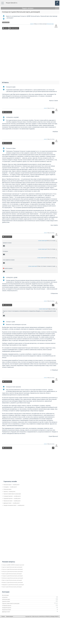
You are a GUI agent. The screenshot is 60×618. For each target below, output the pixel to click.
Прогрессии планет (6, 609)
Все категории (5, 595)
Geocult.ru (37, 616)
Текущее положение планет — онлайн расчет (14, 505)
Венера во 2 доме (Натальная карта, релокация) (12, 582)
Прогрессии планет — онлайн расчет (12, 500)
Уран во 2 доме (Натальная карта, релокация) (12, 573)
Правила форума (9, 616)
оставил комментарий (42, 240)
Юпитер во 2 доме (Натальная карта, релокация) (12, 578)
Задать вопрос (28, 8)
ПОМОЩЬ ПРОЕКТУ (54, 616)
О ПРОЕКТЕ (47, 616)
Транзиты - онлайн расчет (9, 491)
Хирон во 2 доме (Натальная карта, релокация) (12, 567)
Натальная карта (50, 23)
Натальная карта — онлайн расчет (11, 484)
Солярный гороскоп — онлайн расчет (12, 496)
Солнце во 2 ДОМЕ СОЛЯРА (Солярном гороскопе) (13, 564)
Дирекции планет (6, 611)
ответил (45, 108)
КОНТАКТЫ (42, 616)
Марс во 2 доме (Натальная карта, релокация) (12, 580)
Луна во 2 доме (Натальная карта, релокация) (12, 586)
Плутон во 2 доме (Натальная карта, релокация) (12, 569)
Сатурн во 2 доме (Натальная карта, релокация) (12, 575)
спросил (31, 23)
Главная (3, 616)
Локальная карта (7, 489)
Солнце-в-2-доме (6, 22)
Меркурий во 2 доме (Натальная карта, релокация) (13, 584)
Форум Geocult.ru (11, 3)
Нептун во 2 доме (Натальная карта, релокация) (12, 571)
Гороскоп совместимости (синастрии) (12, 493)
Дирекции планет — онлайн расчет (12, 503)
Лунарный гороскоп (6, 607)
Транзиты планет (6, 601)
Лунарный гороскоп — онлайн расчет (12, 498)
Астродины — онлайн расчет (10, 487)
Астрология (4, 597)
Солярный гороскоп (6, 605)
